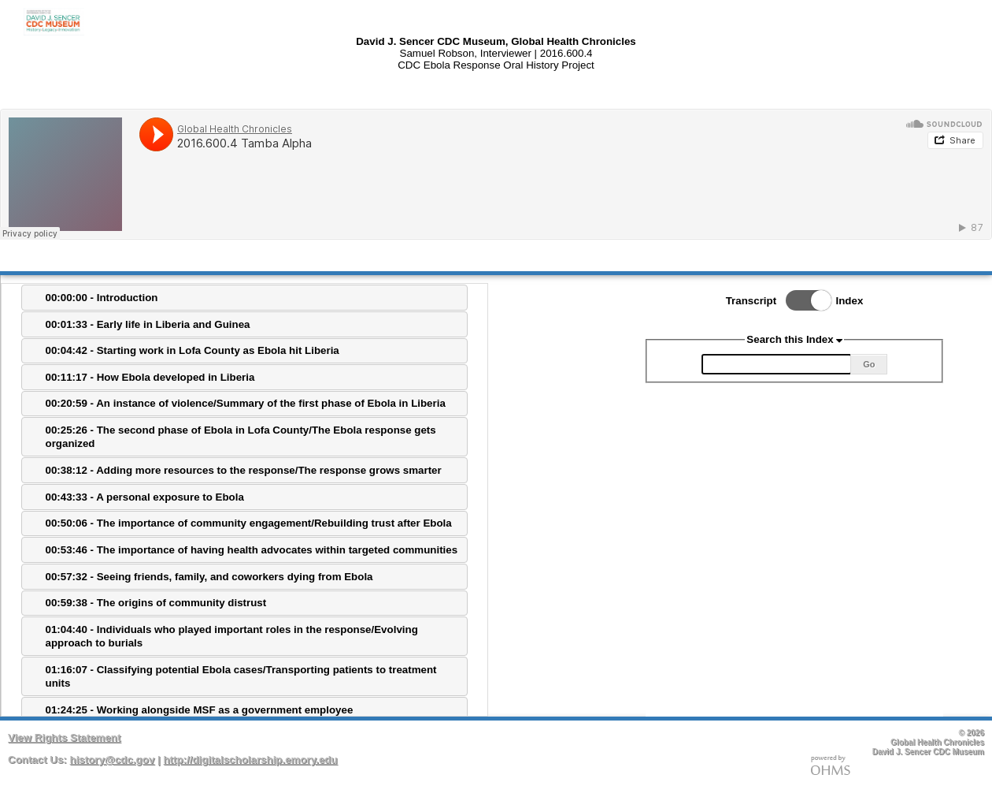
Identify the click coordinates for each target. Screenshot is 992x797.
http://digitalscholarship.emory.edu (250, 759)
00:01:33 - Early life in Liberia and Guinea (148, 324)
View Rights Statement (64, 737)
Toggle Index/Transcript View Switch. (804, 300)
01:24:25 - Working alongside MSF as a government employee (199, 710)
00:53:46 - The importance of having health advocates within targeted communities (252, 550)
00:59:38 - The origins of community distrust (156, 603)
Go (869, 364)
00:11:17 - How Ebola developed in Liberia (150, 377)
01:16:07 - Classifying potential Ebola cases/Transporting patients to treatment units (241, 676)
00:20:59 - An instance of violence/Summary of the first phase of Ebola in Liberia (246, 403)
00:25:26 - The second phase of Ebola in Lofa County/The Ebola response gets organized (241, 436)
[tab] (244, 298)
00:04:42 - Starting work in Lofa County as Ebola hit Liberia (192, 350)
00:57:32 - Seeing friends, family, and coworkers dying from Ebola (209, 577)
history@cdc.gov (112, 759)
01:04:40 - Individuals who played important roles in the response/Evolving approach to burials (232, 636)
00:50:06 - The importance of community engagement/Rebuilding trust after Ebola (249, 523)
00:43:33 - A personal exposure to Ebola (145, 497)
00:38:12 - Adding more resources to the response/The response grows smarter (244, 470)
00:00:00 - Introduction (102, 298)
